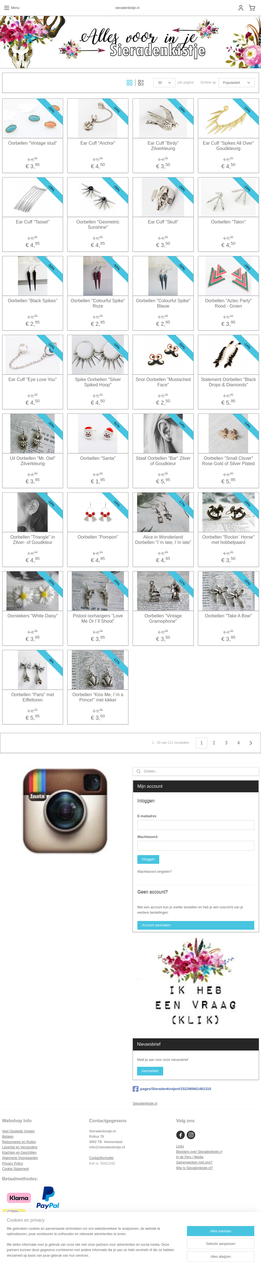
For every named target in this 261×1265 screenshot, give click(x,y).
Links (180, 1146)
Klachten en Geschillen (19, 1153)
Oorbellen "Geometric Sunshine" (97, 224)
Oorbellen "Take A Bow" (228, 615)
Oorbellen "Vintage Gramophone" (163, 618)
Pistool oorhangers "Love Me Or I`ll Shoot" (98, 618)
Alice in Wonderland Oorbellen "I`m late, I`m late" (163, 539)
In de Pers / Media (189, 1157)
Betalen (8, 1137)
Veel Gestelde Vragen (18, 1131)
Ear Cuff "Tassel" (33, 221)
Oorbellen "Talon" (228, 221)
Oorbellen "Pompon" (98, 536)
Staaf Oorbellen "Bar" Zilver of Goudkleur (163, 461)
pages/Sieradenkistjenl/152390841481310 (172, 1089)
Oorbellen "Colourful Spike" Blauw (163, 303)
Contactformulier (101, 1158)
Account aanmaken (156, 925)
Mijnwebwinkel (187, 1254)
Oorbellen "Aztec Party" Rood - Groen (228, 303)
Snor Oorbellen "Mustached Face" (163, 382)
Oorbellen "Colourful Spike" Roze (98, 303)
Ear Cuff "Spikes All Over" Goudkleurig (228, 145)
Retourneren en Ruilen (19, 1142)
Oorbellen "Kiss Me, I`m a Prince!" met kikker (97, 697)
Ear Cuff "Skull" (163, 221)
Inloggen (148, 859)
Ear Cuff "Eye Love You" (32, 379)
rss (125, 1254)
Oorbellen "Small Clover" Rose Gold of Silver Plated (228, 461)
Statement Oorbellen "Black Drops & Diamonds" (228, 382)
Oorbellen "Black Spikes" (32, 300)
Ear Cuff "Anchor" (98, 142)
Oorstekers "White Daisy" (33, 615)
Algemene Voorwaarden (20, 1158)
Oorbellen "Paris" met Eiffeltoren (32, 697)
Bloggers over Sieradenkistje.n (199, 1152)
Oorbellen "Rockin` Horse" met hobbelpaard (228, 539)
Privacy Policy (12, 1163)
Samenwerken (187, 1162)
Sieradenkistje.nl (145, 1103)
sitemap (114, 1254)
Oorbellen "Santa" (98, 458)
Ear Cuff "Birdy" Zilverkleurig (163, 145)
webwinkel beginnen (143, 1254)
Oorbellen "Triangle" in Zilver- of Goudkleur (32, 539)
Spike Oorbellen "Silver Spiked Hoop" (98, 382)
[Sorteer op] (236, 83)
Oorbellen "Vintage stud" (32, 142)
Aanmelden (150, 1071)
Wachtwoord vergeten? (154, 872)
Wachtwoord (147, 837)
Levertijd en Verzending (19, 1147)
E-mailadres (146, 816)
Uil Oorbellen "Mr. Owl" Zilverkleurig (33, 461)
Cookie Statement (15, 1169)
